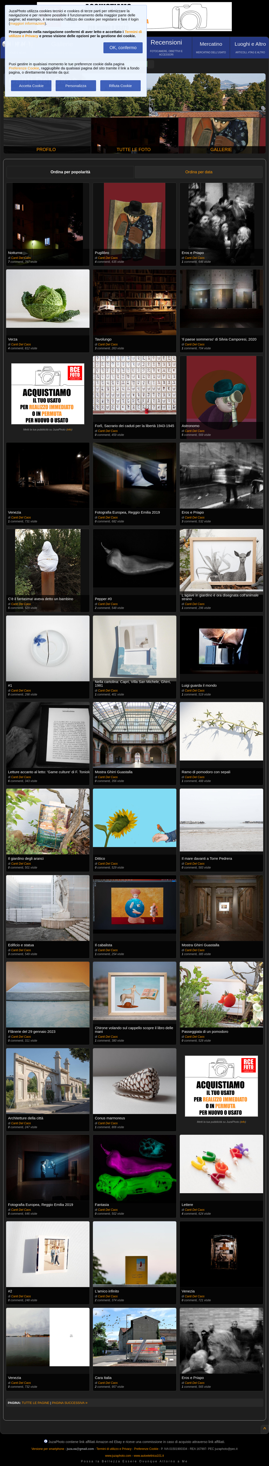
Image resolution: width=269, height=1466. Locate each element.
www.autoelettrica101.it (149, 1455)
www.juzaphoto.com (118, 1455)
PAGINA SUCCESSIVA (70, 1403)
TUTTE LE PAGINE (35, 1403)
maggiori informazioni (27, 23)
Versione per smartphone (47, 1449)
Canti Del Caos (21, 258)
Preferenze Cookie (24, 68)
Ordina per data (198, 172)
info (69, 429)
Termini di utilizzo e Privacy (113, 1449)
